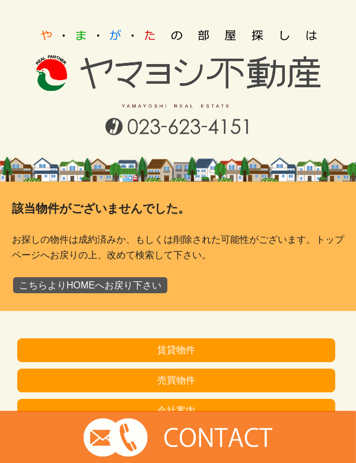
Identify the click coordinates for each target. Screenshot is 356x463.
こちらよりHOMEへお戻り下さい (90, 285)
